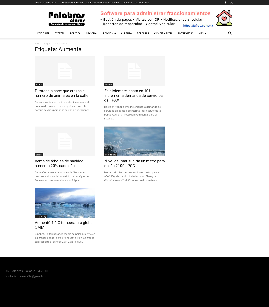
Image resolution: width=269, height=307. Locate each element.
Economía (109, 33)
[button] (229, 33)
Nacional (92, 33)
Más (202, 33)
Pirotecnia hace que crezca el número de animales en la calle (61, 93)
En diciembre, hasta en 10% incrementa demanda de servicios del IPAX (133, 95)
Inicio (37, 43)
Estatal (60, 33)
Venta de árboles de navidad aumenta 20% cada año (59, 163)
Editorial (43, 33)
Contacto (127, 2)
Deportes (143, 33)
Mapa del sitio (142, 2)
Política (75, 33)
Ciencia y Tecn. (163, 33)
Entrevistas (185, 33)
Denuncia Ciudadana (72, 2)
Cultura (126, 33)
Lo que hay (110, 154)
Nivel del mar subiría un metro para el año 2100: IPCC (134, 163)
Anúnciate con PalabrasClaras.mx (102, 2)
